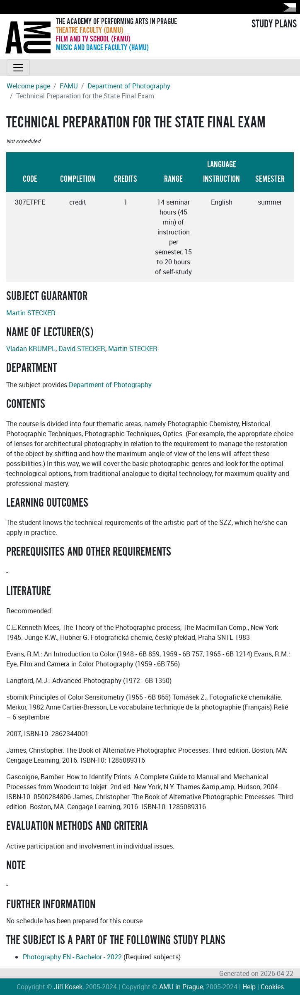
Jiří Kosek (68, 986)
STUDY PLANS (274, 24)
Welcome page (28, 85)
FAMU (69, 85)
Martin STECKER (31, 312)
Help (249, 986)
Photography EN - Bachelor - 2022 (72, 956)
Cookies (272, 986)
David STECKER (81, 348)
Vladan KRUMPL (31, 348)
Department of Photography (128, 85)
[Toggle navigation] (18, 67)
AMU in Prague (181, 986)
